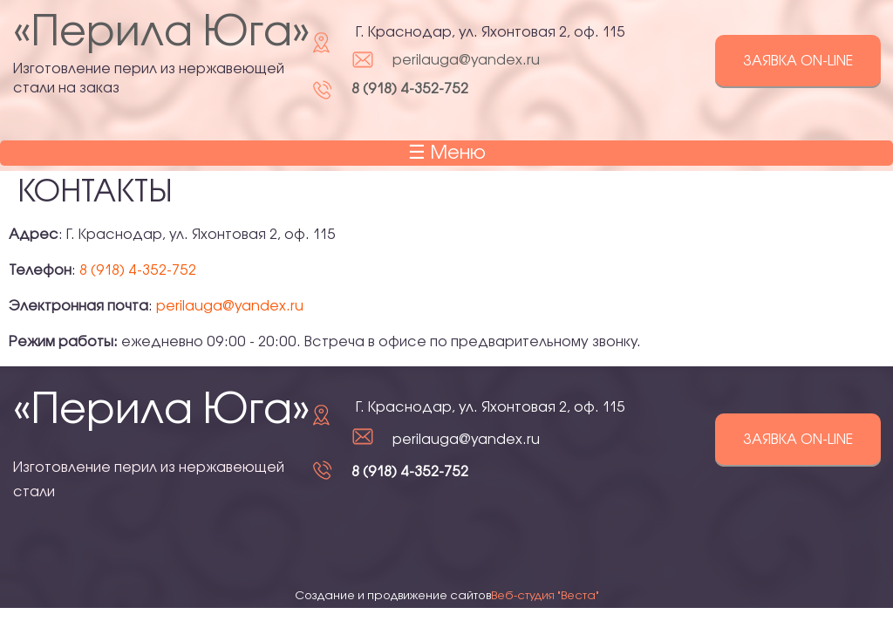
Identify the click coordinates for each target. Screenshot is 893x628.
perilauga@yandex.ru (466, 60)
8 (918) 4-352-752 (409, 89)
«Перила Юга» (161, 33)
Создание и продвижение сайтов (447, 595)
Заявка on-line (798, 61)
